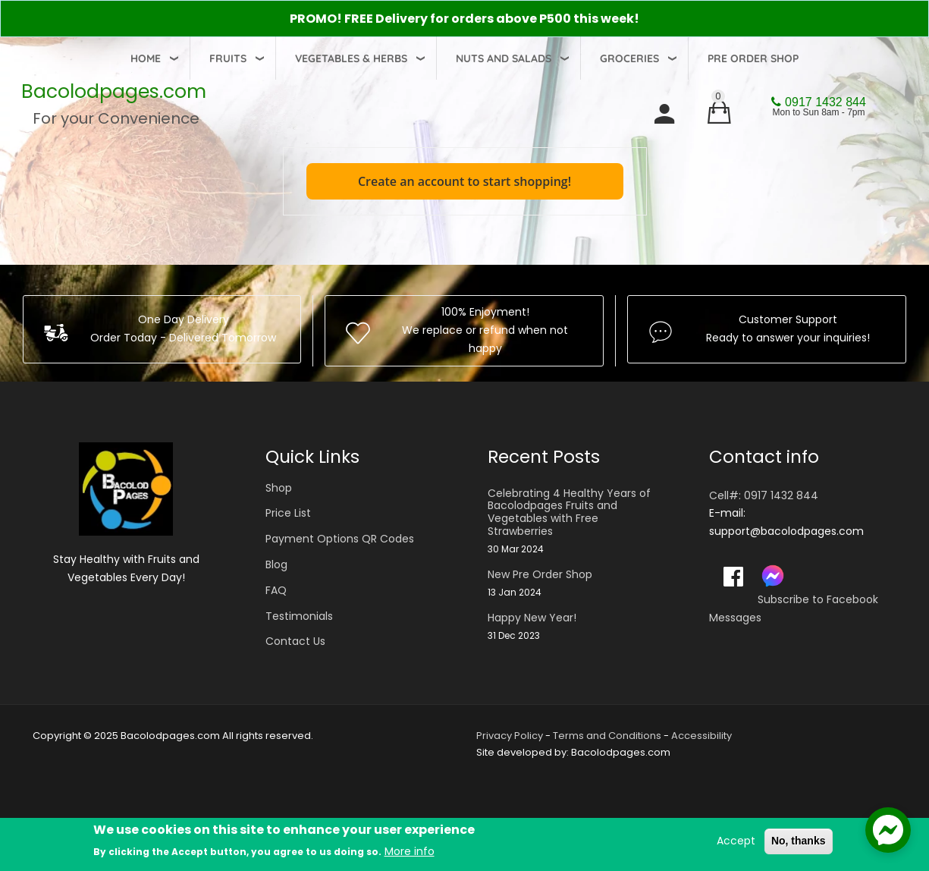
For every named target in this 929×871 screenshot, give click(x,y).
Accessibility (701, 735)
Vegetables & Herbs (351, 58)
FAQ (276, 590)
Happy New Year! (532, 618)
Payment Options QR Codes (339, 538)
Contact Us (295, 641)
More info (409, 852)
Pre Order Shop (753, 58)
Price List (288, 512)
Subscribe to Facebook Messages (793, 608)
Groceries (629, 58)
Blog (276, 564)
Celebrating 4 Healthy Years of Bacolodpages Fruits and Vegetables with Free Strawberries (569, 512)
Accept (736, 841)
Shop (278, 487)
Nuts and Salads (503, 58)
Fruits (227, 58)
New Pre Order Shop (540, 574)
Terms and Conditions (607, 735)
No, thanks (798, 841)
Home (145, 58)
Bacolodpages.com (113, 91)
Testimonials (299, 616)
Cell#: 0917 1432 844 (763, 495)
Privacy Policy (509, 735)
